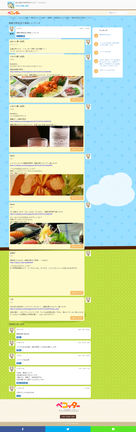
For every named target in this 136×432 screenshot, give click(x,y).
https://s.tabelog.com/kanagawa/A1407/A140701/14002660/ (31, 165)
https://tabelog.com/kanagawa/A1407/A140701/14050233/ (30, 121)
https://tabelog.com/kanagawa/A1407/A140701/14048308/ (30, 72)
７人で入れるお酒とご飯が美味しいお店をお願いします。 (109, 44)
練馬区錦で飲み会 (104, 34)
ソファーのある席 (104, 51)
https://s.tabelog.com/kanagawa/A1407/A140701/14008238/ (31, 214)
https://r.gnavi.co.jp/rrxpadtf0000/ (21, 262)
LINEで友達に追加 (22, 6)
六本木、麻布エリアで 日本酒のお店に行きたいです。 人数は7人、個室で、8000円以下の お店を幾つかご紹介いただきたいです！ (109, 63)
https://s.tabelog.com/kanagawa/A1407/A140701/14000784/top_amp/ (34, 309)
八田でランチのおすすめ (107, 70)
